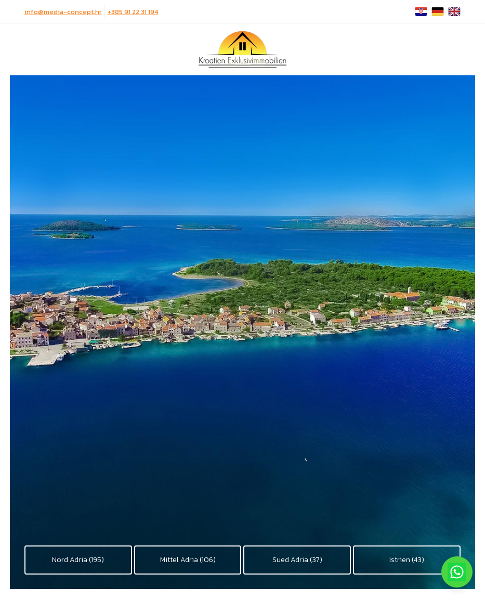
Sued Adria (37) (297, 559)
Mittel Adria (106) (188, 559)
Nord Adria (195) (78, 559)
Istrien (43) (406, 559)
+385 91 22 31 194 (133, 12)
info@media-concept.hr (63, 12)
